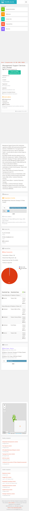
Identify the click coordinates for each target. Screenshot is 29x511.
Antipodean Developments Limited (10, 442)
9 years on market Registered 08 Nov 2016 (14, 72)
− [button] (4, 407)
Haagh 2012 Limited (6, 477)
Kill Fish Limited (5, 458)
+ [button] (4, 405)
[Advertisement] (14, 47)
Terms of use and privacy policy (14, 507)
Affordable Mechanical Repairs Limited (11, 450)
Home (2, 62)
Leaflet (9, 433)
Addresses (8, 14)
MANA (23, 62)
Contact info (9, 19)
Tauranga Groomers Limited (8, 454)
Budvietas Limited (6, 473)
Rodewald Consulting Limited (9, 481)
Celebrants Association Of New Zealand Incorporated (14, 462)
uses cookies (12, 502)
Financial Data (9, 24)
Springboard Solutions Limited (9, 485)
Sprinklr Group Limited (7, 489)
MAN (19, 62)
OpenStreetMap (19, 433)
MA (16, 62)
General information (10, 9)
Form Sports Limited (7, 446)
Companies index (9, 62)
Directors (8, 29)
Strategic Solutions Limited (8, 493)
